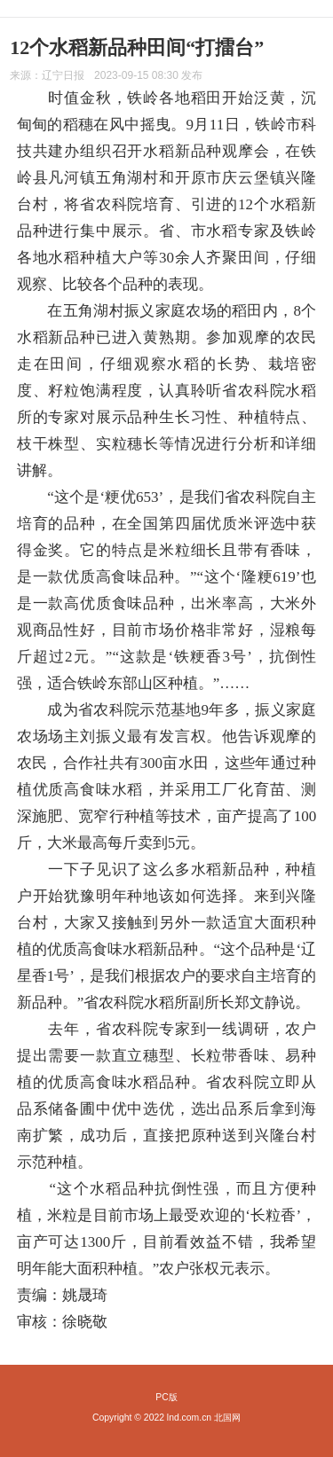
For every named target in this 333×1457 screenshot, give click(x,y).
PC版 (166, 1397)
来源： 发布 (106, 75)
